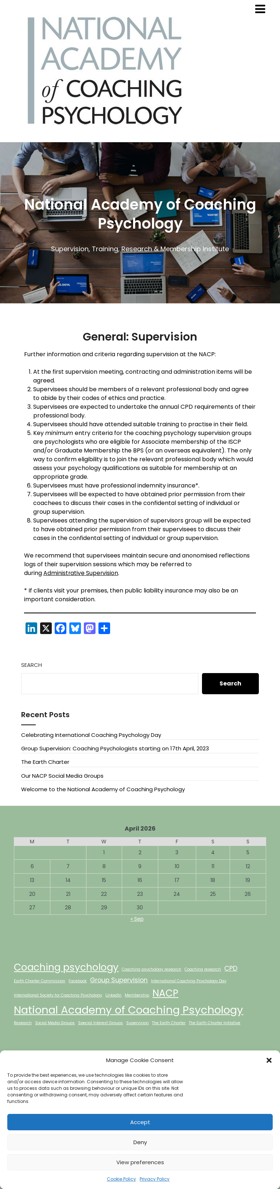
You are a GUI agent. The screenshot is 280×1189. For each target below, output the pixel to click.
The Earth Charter (45, 762)
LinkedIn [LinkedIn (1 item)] (113, 995)
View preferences (140, 1162)
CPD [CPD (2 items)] (230, 968)
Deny (140, 1142)
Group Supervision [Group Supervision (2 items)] (119, 979)
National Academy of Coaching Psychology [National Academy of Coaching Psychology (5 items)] (128, 1009)
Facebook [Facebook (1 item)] (78, 981)
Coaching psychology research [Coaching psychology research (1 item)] (151, 969)
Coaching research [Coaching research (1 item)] (202, 969)
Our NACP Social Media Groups (62, 776)
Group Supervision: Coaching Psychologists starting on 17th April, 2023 (115, 748)
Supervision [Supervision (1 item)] (137, 1023)
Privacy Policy (155, 1179)
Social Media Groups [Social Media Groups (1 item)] (55, 1023)
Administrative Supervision (81, 573)
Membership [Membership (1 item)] (137, 995)
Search (31, 665)
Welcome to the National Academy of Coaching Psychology (103, 789)
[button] (269, 1060)
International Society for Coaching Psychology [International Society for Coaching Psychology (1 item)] (58, 995)
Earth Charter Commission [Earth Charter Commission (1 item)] (39, 981)
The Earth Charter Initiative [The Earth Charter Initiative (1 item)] (214, 1023)
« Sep (137, 918)
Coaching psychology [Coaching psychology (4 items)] (66, 967)
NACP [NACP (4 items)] (165, 993)
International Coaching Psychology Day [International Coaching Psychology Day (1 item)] (188, 981)
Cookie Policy (121, 1179)
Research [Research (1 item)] (23, 1023)
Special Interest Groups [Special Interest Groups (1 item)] (100, 1023)
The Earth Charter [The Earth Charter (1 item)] (169, 1023)
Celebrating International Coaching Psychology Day (91, 735)
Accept (140, 1122)
